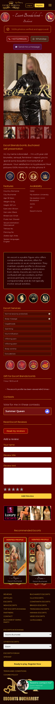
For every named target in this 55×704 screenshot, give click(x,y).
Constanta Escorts (40, 601)
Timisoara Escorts (39, 609)
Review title (10, 455)
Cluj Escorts (36, 598)
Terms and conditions (15, 671)
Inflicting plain (11, 344)
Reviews (8, 594)
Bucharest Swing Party (12, 621)
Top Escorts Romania (15, 609)
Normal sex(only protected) (16, 314)
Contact (8, 616)
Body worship (10, 349)
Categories (36, 620)
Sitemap (7, 657)
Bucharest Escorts (40, 594)
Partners (8, 612)
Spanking (9, 329)
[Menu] (50, 5)
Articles (8, 598)
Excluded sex (10, 354)
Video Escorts (37, 616)
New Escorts (10, 605)
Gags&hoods (10, 324)
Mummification (11, 334)
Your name (9, 444)
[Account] (27, 646)
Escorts (8, 601)
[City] (27, 634)
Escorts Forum (11, 653)
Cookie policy (11, 675)
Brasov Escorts (38, 605)
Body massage (11, 319)
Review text (10, 465)
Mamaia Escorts (38, 612)
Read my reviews (16, 431)
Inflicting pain (11, 339)
